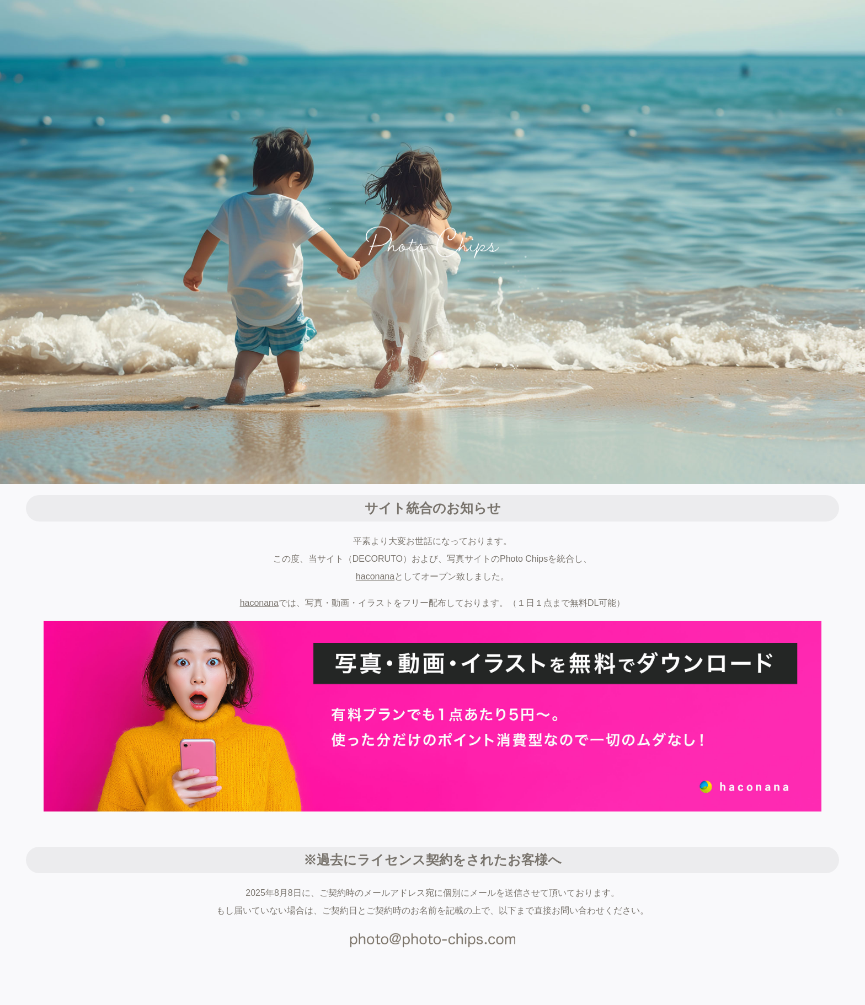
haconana (375, 576)
